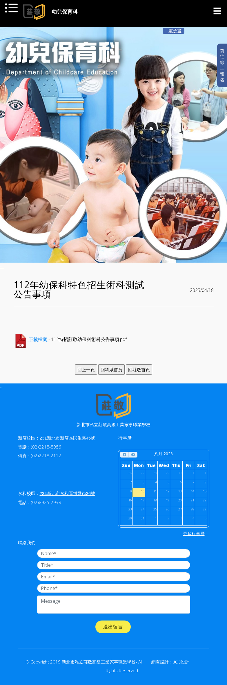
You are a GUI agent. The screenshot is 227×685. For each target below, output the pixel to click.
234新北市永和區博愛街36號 (67, 493)
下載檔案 (38, 339)
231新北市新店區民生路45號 (67, 437)
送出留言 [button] (113, 626)
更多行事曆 (194, 533)
